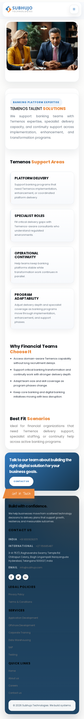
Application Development (23, 618)
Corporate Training (20, 632)
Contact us (21, 481)
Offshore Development (22, 625)
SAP (11, 647)
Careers (13, 685)
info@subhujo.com (31, 567)
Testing (13, 654)
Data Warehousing (20, 640)
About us (14, 678)
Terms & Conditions (20, 602)
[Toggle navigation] (74, 9)
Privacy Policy (16, 594)
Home (12, 670)
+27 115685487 (44, 546)
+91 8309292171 (28, 539)
